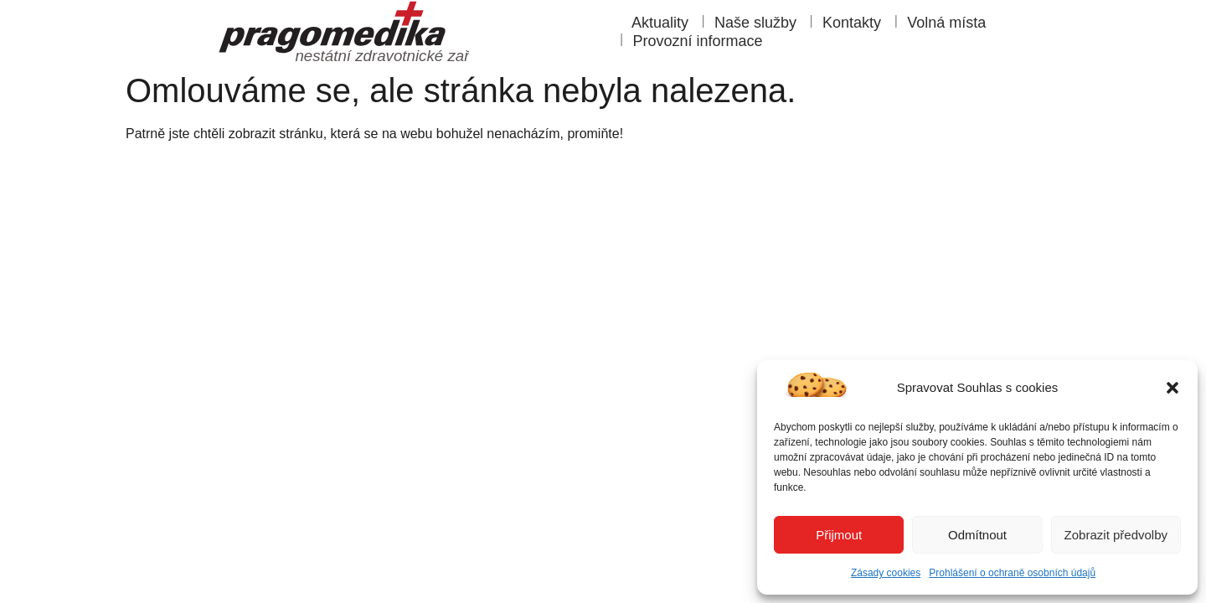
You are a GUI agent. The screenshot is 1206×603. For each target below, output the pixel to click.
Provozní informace (698, 41)
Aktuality (659, 22)
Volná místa (946, 22)
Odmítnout (977, 535)
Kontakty (851, 22)
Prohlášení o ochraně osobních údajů (1012, 573)
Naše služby (755, 22)
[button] (1172, 387)
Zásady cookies (885, 573)
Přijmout (839, 535)
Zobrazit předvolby (1115, 535)
